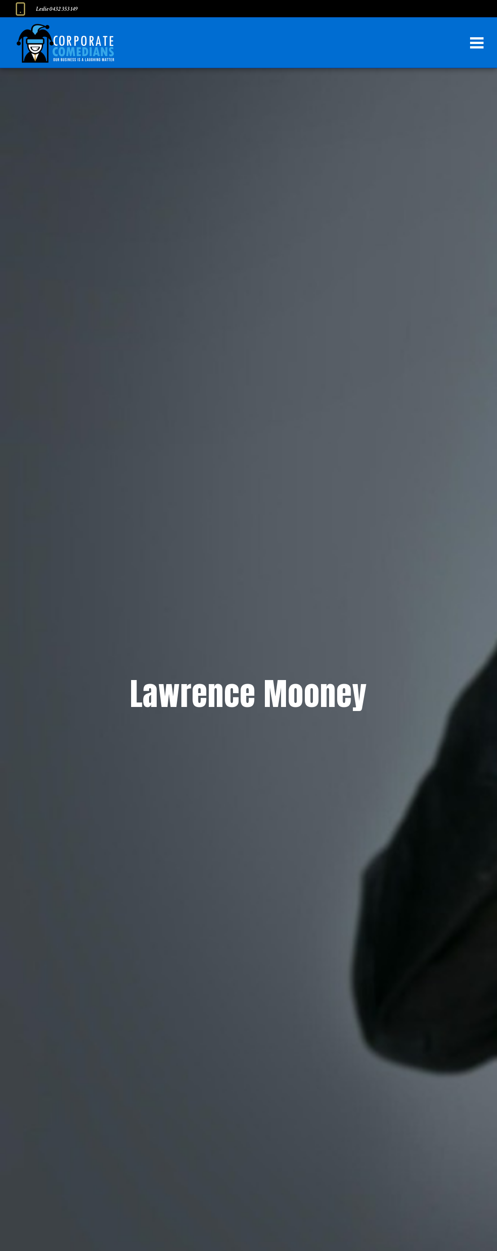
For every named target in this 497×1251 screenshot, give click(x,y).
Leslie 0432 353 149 (57, 9)
